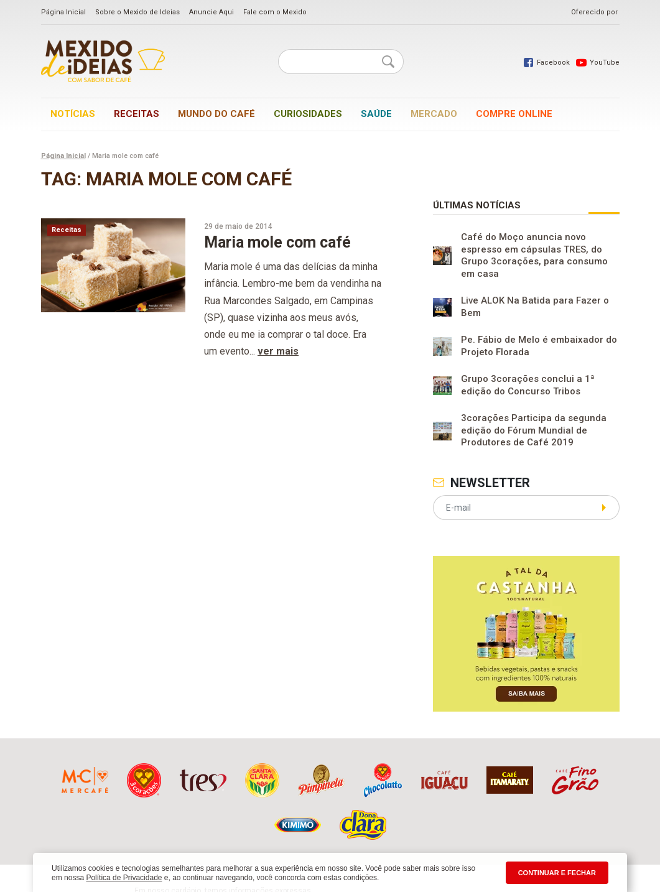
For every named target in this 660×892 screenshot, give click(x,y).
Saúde (376, 113)
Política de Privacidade (124, 877)
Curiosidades (308, 113)
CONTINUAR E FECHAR (557, 872)
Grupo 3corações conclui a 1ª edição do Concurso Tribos (528, 385)
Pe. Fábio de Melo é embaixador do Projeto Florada (539, 346)
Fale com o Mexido (275, 12)
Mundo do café (216, 113)
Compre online (514, 113)
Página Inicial (63, 12)
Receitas (136, 113)
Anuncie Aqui (211, 12)
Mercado (434, 113)
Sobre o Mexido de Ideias (137, 12)
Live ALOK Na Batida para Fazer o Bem (535, 306)
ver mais (278, 351)
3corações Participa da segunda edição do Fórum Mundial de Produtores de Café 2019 (534, 430)
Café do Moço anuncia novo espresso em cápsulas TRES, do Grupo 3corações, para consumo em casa (534, 255)
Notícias (72, 113)
